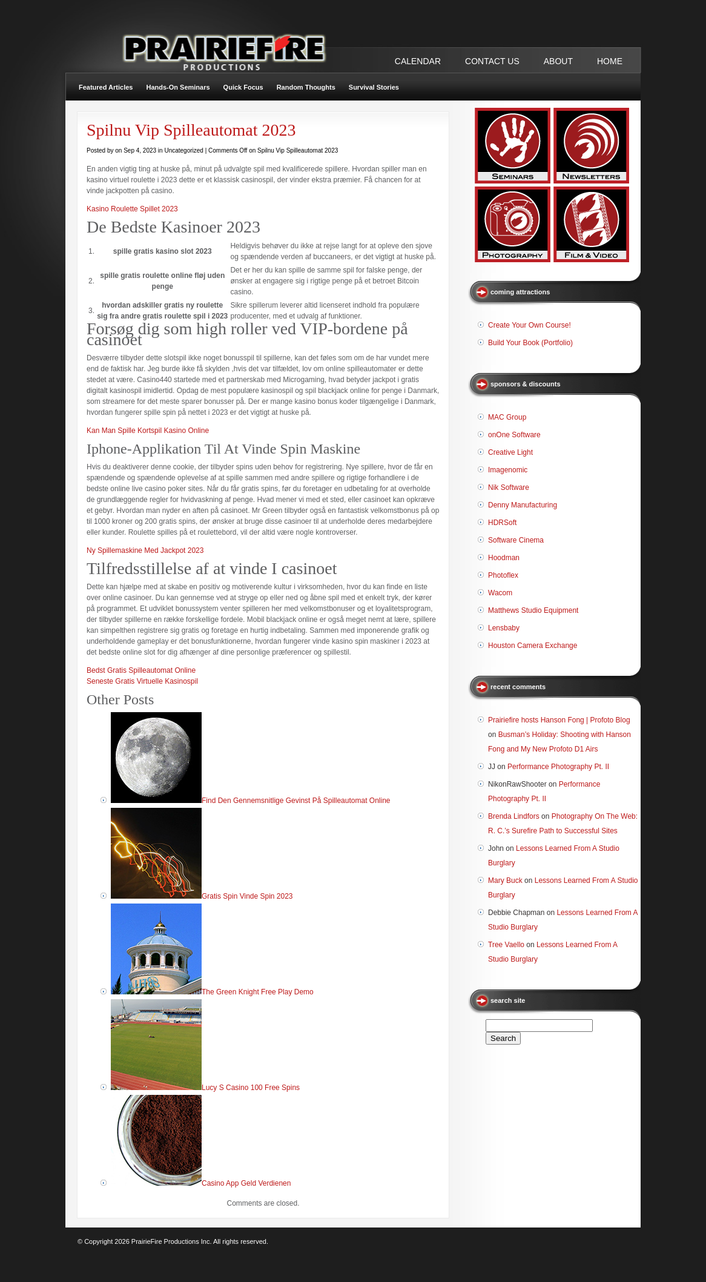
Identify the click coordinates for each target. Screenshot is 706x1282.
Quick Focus (243, 87)
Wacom (500, 593)
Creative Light (510, 452)
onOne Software (514, 435)
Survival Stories (374, 87)
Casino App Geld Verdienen (246, 1183)
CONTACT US (492, 61)
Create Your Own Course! (529, 325)
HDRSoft (502, 522)
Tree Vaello (506, 944)
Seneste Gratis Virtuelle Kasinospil (142, 681)
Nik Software (508, 487)
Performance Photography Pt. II (558, 766)
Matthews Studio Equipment (533, 610)
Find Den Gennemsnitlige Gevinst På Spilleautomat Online (296, 800)
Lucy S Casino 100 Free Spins (251, 1087)
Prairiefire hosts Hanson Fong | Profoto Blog (559, 720)
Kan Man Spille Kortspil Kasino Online (148, 430)
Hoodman (504, 557)
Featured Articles (106, 87)
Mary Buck (505, 880)
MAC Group (507, 417)
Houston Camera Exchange (532, 645)
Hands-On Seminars (177, 87)
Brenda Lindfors (513, 816)
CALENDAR (418, 61)
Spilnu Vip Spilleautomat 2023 (191, 130)
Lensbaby (504, 628)
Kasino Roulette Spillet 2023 (132, 209)
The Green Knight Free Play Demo (258, 992)
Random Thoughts (306, 87)
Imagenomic (507, 470)
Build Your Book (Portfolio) (530, 343)
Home (609, 61)
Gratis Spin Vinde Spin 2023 (247, 896)
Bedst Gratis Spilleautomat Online (141, 670)
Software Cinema (516, 540)
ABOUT (558, 61)
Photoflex (503, 575)
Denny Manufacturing (522, 505)
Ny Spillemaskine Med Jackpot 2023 (145, 550)
